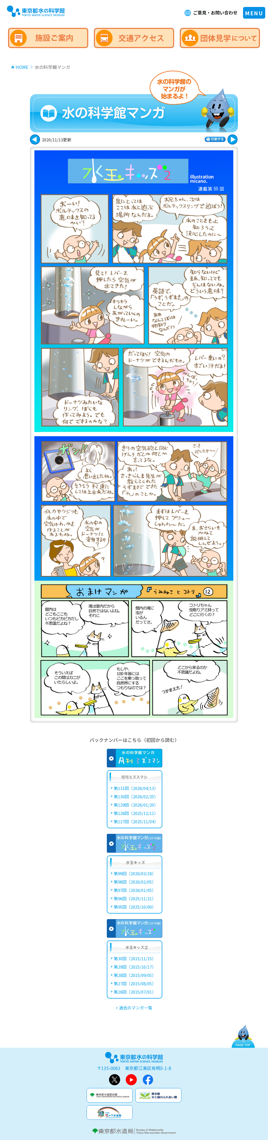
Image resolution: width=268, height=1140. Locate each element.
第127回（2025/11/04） (136, 821)
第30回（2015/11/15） (135, 958)
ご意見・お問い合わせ (215, 12)
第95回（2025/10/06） (135, 907)
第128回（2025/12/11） (136, 813)
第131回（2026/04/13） (136, 788)
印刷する (215, 139)
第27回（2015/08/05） (135, 983)
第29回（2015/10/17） (135, 967)
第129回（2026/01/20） (136, 805)
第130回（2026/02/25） (136, 796)
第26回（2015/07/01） (135, 992)
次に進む (35, 139)
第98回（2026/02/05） (135, 882)
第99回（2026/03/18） (135, 873)
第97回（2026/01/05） (135, 890)
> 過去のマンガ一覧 (134, 1008)
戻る (232, 139)
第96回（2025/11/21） (135, 898)
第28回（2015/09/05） (135, 975)
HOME (22, 67)
